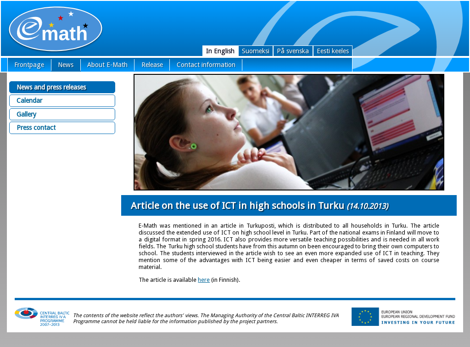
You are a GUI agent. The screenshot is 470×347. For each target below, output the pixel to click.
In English (220, 51)
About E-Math (107, 64)
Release (152, 64)
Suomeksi (255, 51)
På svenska (293, 51)
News (65, 64)
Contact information (206, 64)
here (204, 279)
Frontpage (29, 64)
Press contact (36, 127)
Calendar (29, 100)
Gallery (26, 114)
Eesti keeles (333, 51)
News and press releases (51, 87)
